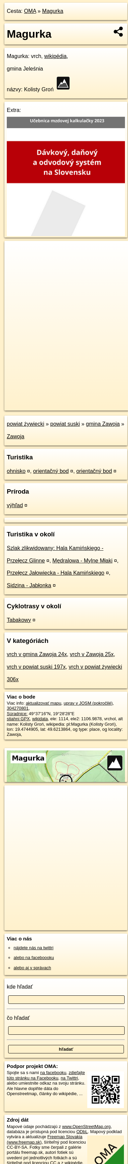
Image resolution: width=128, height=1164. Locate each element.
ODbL (82, 1131)
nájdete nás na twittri (33, 947)
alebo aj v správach (32, 967)
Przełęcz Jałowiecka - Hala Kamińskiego (55, 573)
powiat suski (65, 424)
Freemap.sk (89, 400)
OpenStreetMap (54, 400)
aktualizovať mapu (43, 703)
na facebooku (53, 1072)
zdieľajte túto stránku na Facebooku (46, 1075)
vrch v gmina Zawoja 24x (37, 654)
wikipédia (55, 56)
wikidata (40, 718)
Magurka (52, 11)
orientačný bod (51, 471)
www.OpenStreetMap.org (86, 1126)
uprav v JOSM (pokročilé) (87, 703)
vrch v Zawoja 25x (92, 654)
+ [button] (16, 252)
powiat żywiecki (25, 424)
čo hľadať (18, 1018)
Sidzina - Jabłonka (29, 585)
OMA (30, 11)
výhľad (15, 505)
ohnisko (16, 471)
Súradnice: (17, 713)
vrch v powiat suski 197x (36, 667)
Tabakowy (19, 620)
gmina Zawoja (103, 424)
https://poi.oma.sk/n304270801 (33, 405)
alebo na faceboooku (34, 957)
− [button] (16, 263)
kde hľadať (20, 987)
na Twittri (69, 1078)
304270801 (18, 708)
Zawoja (15, 436)
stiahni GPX (18, 718)
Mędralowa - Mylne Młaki (82, 561)
